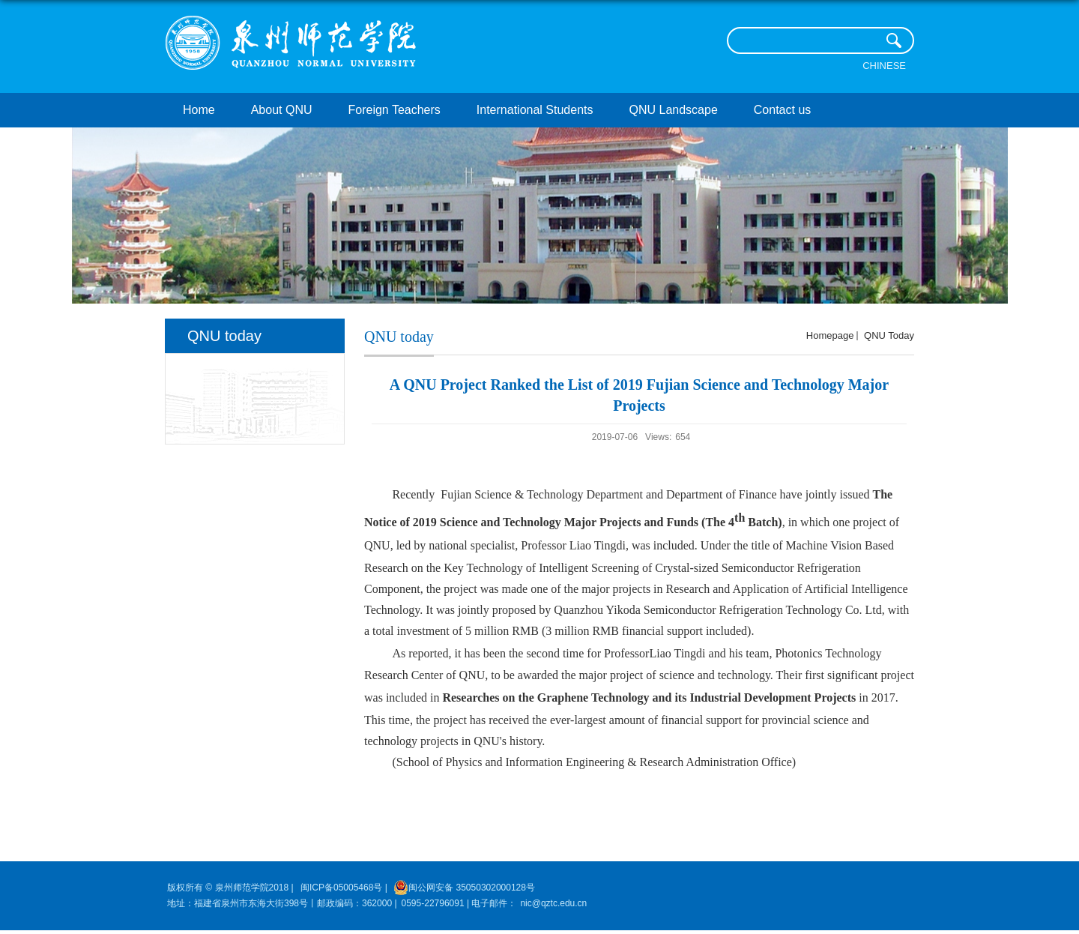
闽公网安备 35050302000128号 (464, 887)
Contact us (782, 109)
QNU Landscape (673, 109)
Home (199, 109)
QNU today (887, 335)
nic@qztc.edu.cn (553, 903)
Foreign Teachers (394, 109)
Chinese (884, 65)
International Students (535, 109)
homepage (830, 335)
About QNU (281, 109)
